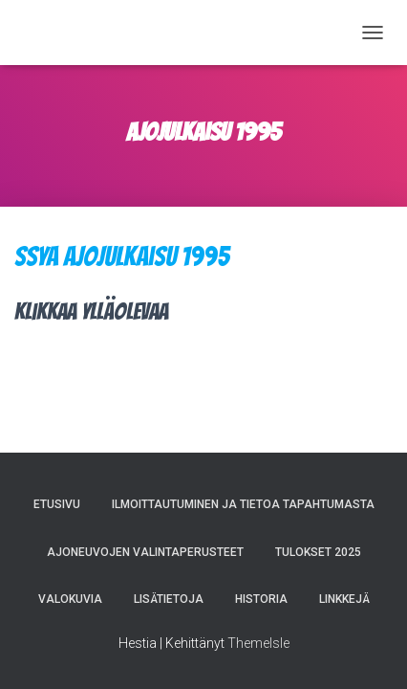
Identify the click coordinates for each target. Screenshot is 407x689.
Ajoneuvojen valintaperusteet (145, 552)
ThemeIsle (258, 643)
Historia (261, 599)
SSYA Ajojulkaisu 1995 (121, 256)
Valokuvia (70, 599)
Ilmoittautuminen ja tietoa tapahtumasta (243, 504)
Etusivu (56, 504)
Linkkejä (344, 599)
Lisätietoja (169, 599)
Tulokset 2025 (318, 552)
